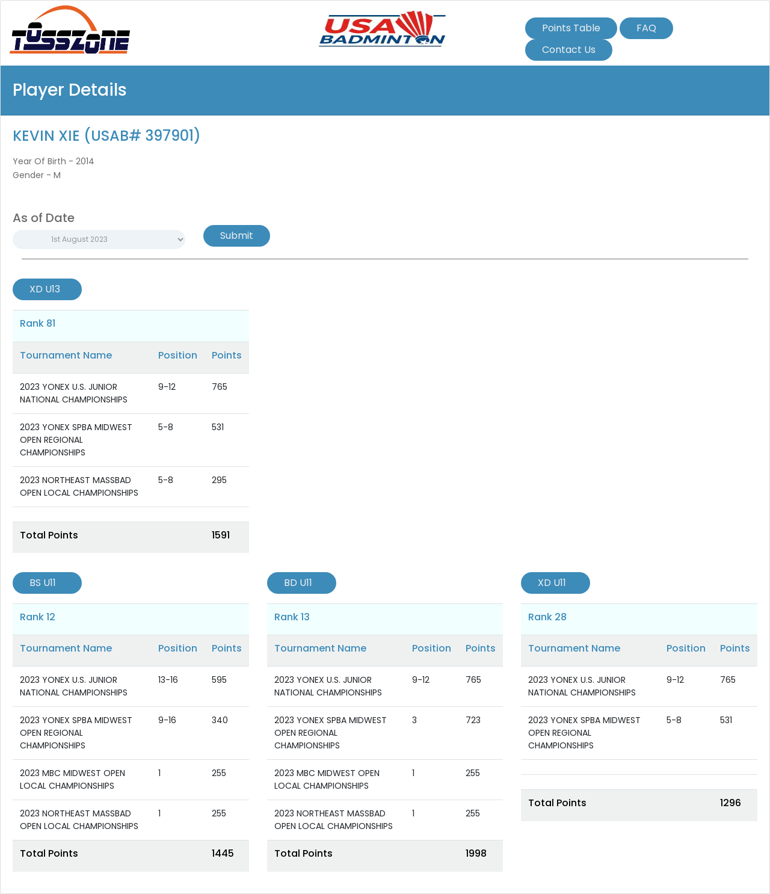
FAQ (646, 28)
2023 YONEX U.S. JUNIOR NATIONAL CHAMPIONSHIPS (74, 393)
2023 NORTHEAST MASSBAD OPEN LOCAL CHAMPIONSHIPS (79, 486)
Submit (236, 235)
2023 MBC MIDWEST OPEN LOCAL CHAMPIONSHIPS (72, 779)
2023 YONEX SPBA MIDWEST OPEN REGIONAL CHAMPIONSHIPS (76, 439)
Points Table (571, 28)
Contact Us (569, 50)
